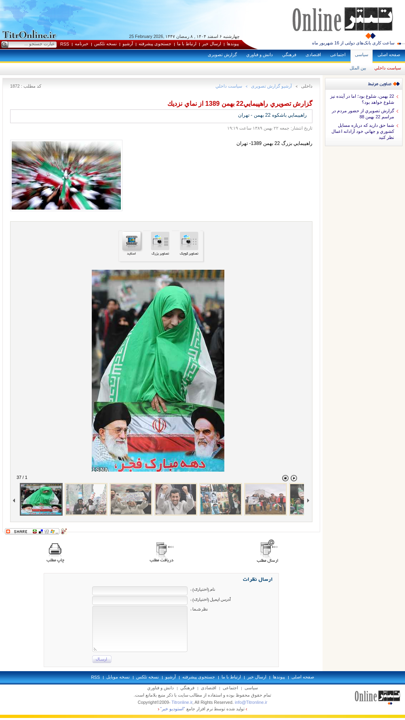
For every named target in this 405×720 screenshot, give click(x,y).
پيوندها (233, 43)
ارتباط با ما (186, 43)
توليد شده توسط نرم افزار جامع (202, 708)
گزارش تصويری (222, 54)
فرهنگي (289, 54)
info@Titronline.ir (251, 702)
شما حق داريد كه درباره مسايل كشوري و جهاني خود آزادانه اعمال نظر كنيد (362, 131)
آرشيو (127, 43)
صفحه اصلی (389, 54)
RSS (64, 44)
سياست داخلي (387, 67)
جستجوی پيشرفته (155, 43)
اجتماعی (338, 54)
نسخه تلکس (105, 43)
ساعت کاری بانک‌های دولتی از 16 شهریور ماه (353, 42)
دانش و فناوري (259, 54)
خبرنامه (82, 43)
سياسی (361, 54)
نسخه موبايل (118, 676)
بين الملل (358, 67)
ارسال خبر (211, 43)
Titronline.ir (181, 702)
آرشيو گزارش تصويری (271, 86)
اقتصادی (313, 54)
